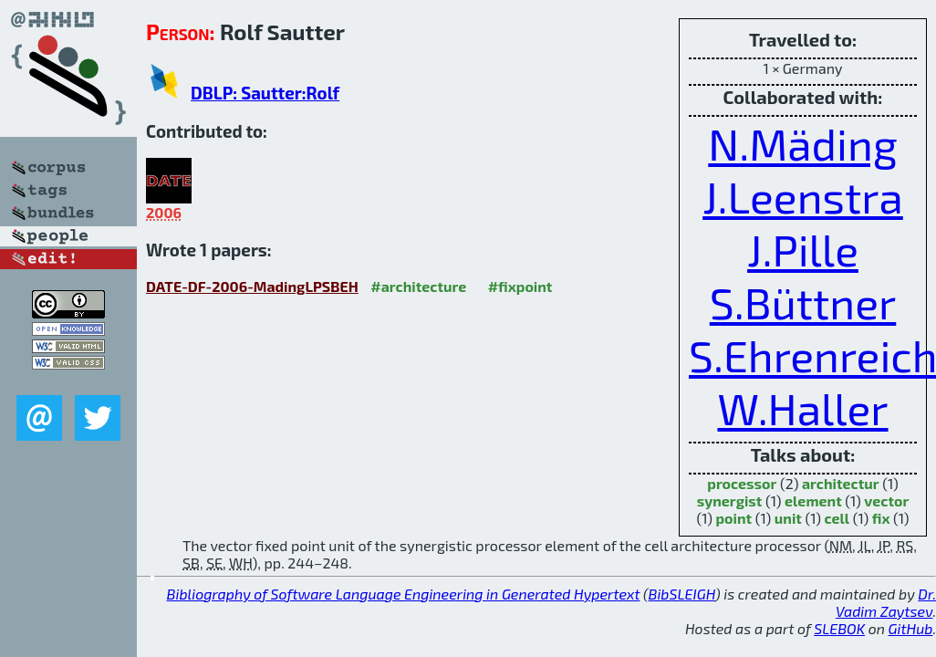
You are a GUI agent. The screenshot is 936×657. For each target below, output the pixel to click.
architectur (840, 483)
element (813, 500)
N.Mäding (802, 143)
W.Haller (802, 407)
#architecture (418, 286)
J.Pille (802, 249)
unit (788, 518)
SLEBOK (839, 628)
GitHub (911, 628)
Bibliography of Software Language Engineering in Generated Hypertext (403, 593)
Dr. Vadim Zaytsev (886, 602)
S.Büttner (803, 302)
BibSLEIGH (682, 593)
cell (837, 518)
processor (741, 483)
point (733, 518)
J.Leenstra (802, 196)
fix (881, 518)
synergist (730, 500)
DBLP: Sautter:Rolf (265, 92)
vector (886, 500)
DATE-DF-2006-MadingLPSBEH (252, 286)
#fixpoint (520, 286)
